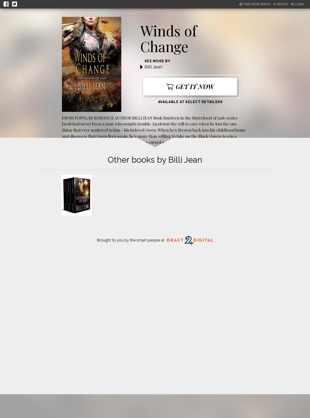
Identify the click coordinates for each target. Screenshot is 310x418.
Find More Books (255, 4)
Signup (280, 4)
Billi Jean (153, 66)
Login (297, 4)
